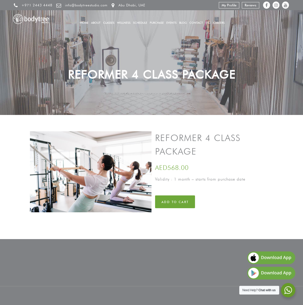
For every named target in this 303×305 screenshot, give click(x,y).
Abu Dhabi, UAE (131, 5)
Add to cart (175, 202)
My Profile (229, 5)
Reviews (250, 5)
